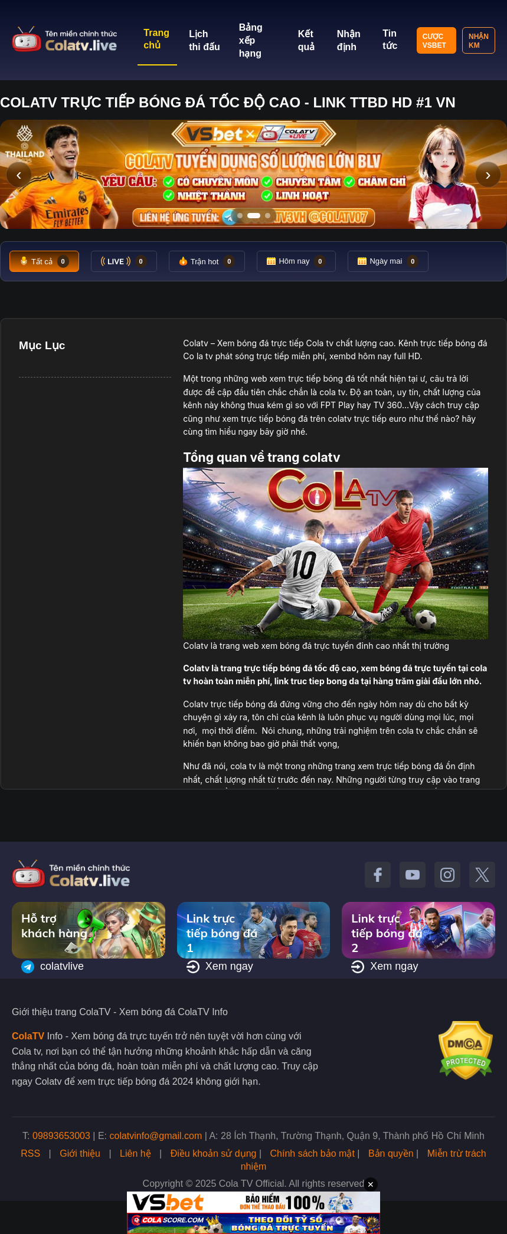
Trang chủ (156, 39)
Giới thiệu (80, 1153)
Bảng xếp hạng (251, 40)
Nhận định (349, 40)
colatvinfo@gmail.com (156, 1136)
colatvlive (52, 966)
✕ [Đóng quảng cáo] (370, 1184)
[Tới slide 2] (253, 215)
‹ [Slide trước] (18, 174)
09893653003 (61, 1136)
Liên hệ (135, 1153)
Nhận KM (479, 41)
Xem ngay (220, 966)
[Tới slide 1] (240, 215)
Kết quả (306, 40)
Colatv (195, 343)
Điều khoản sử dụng (214, 1153)
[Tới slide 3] (267, 215)
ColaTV (28, 1036)
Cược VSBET (434, 41)
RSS (30, 1153)
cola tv (332, 392)
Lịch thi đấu (204, 40)
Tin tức (389, 39)
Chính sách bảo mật (312, 1153)
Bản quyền (391, 1153)
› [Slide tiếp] (487, 174)
